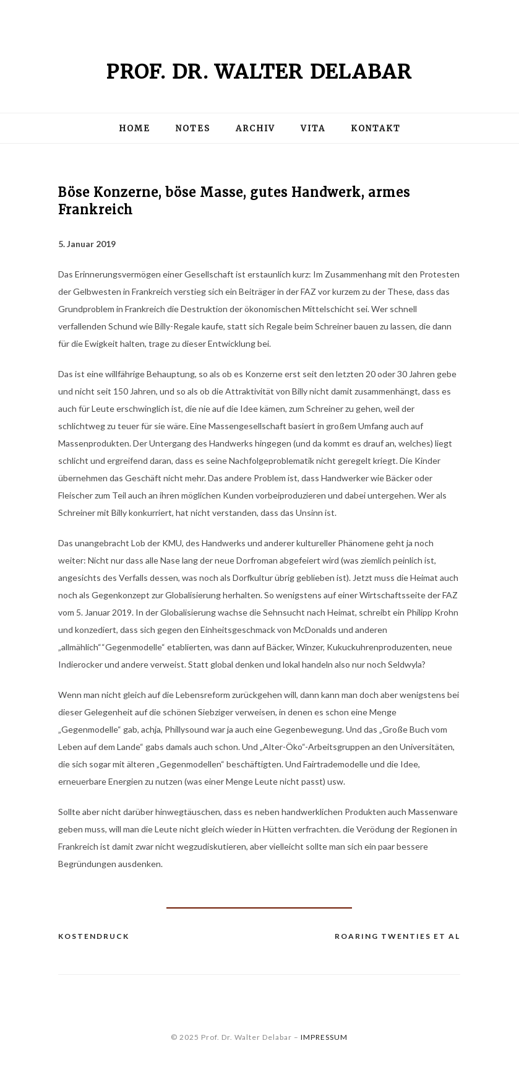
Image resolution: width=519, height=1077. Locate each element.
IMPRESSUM (324, 1037)
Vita (313, 128)
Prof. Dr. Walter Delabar (259, 71)
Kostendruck (93, 936)
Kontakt (376, 128)
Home (134, 128)
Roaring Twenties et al (397, 936)
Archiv (255, 128)
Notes (193, 128)
